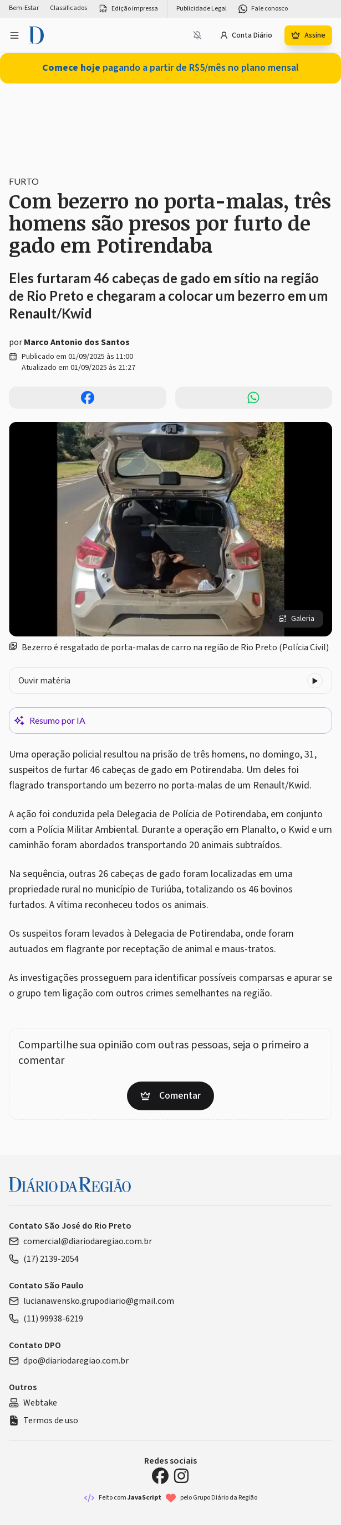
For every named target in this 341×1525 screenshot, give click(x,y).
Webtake (33, 1403)
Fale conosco (263, 9)
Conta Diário (246, 35)
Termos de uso (43, 1420)
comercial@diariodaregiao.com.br (80, 1241)
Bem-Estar (24, 8)
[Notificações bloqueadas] (197, 35)
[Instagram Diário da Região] (181, 1475)
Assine (308, 35)
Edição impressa (128, 9)
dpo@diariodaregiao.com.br (69, 1361)
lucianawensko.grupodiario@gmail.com (91, 1301)
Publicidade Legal (201, 8)
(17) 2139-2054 (44, 1259)
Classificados (68, 8)
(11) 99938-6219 (46, 1319)
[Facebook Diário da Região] (160, 1475)
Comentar (170, 1096)
